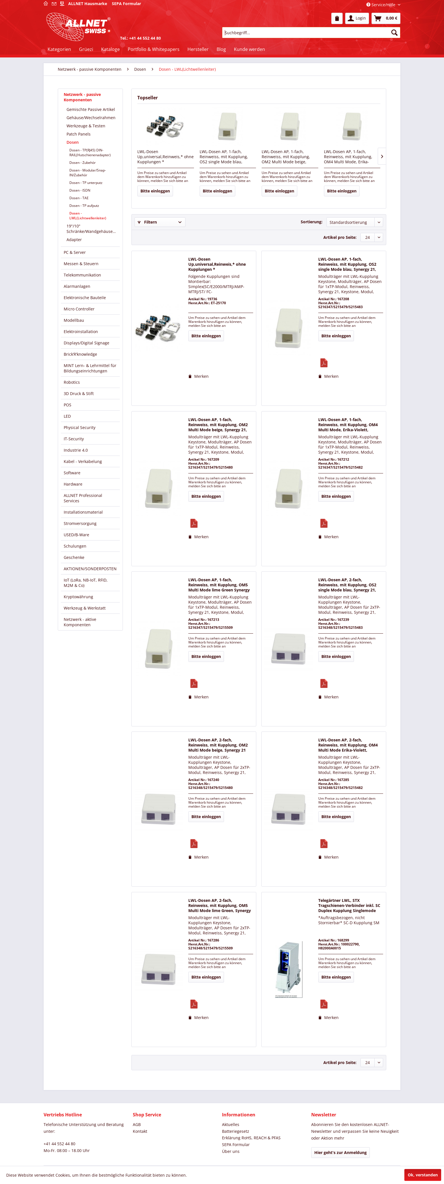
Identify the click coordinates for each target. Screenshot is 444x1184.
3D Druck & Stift (79, 393)
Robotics (72, 382)
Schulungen (75, 546)
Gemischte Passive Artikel (91, 109)
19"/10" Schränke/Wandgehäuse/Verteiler (93, 228)
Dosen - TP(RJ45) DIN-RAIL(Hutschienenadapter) (90, 152)
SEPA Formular (236, 1144)
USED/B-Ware (76, 534)
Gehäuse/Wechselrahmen (91, 117)
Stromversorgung (80, 523)
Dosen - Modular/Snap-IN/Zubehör (87, 172)
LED (67, 416)
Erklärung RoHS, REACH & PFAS (251, 1137)
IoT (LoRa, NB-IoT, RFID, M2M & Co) (86, 582)
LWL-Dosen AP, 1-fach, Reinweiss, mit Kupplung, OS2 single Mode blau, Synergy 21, (224, 157)
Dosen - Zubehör (82, 162)
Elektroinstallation (81, 331)
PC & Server (75, 252)
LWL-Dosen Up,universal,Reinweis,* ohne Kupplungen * (165, 156)
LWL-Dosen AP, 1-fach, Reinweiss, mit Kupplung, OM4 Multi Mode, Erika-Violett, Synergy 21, (348, 157)
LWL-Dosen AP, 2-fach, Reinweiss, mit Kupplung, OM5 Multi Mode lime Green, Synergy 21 (219, 906)
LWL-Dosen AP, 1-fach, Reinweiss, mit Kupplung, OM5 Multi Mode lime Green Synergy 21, (219, 585)
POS (67, 404)
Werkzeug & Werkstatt (85, 608)
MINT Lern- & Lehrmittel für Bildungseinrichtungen (90, 368)
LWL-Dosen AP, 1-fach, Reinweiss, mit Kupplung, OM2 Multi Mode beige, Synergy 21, (286, 157)
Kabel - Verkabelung (83, 461)
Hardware (73, 484)
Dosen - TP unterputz (86, 182)
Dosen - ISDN (79, 190)
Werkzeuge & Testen (86, 125)
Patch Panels (79, 134)
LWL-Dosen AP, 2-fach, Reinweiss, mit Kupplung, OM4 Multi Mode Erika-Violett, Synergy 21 (348, 745)
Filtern (147, 222)
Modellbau (74, 320)
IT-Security (74, 438)
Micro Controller (79, 309)
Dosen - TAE (79, 198)
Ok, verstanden (423, 1174)
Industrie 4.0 (76, 450)
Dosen (73, 142)
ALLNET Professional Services (83, 498)
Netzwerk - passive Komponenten (82, 97)
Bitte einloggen (155, 191)
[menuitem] (337, 18)
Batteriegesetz (235, 1131)
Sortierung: (312, 221)
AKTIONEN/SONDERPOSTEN (90, 568)
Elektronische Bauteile (85, 297)
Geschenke (74, 557)
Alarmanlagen (77, 286)
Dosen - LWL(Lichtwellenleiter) (87, 215)
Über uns (231, 1151)
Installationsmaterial (83, 512)
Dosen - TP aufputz (84, 205)
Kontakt (140, 1131)
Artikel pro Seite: (340, 237)
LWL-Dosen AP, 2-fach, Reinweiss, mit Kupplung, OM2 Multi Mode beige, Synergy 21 (218, 745)
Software (72, 472)
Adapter (74, 239)
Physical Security (79, 427)
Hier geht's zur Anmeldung (340, 1152)
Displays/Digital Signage (86, 343)
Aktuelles (230, 1124)
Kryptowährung (78, 596)
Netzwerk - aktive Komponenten (80, 622)
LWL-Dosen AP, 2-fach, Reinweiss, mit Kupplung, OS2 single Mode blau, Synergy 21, (347, 585)
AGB (137, 1124)
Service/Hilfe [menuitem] (381, 4)
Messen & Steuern (81, 263)
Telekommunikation (82, 275)
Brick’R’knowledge (80, 354)
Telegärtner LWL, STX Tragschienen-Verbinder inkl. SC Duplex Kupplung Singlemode (349, 905)
